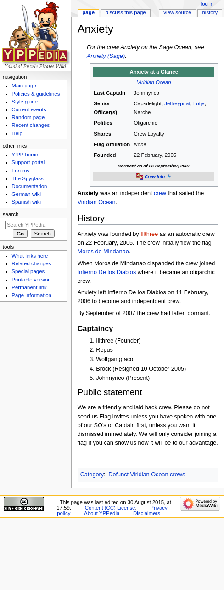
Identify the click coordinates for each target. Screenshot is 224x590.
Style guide (24, 101)
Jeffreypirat (177, 103)
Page (88, 12)
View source (177, 12)
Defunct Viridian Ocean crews (146, 474)
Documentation (29, 186)
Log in (207, 3)
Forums (20, 170)
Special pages (28, 271)
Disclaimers (146, 513)
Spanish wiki (26, 202)
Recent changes (30, 125)
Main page (23, 85)
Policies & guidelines (35, 94)
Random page (28, 117)
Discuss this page (126, 12)
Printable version (30, 279)
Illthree (149, 234)
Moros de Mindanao (103, 251)
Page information (31, 295)
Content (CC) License (110, 507)
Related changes (31, 263)
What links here (29, 255)
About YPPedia (101, 513)
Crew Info (155, 176)
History (210, 12)
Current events (28, 109)
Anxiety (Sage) (106, 56)
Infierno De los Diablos (107, 272)
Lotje (199, 103)
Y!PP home (24, 154)
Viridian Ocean (154, 82)
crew (160, 193)
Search (11, 214)
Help (16, 133)
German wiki (26, 194)
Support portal (28, 162)
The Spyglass (27, 178)
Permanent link (28, 287)
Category (92, 474)
